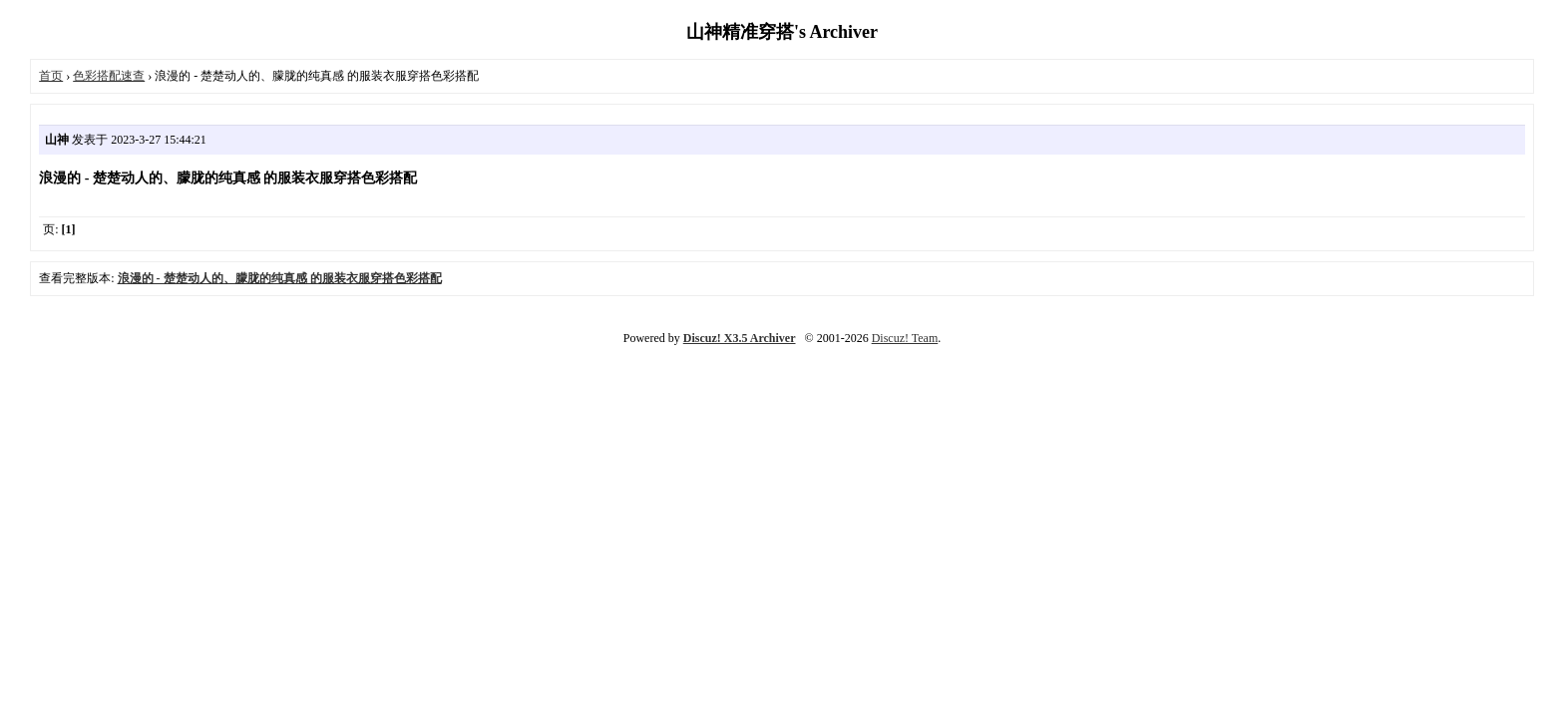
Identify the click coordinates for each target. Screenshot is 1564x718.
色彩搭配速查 (109, 76)
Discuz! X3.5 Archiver (739, 338)
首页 (51, 76)
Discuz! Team (905, 338)
